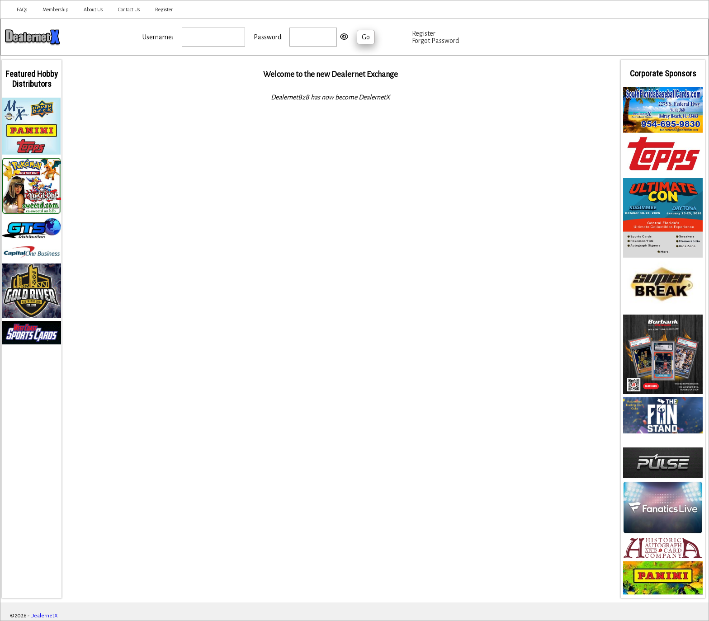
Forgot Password (435, 40)
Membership (55, 9)
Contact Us (129, 9)
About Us (93, 9)
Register (164, 9)
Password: (268, 37)
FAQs (22, 9)
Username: (157, 37)
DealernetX (44, 616)
